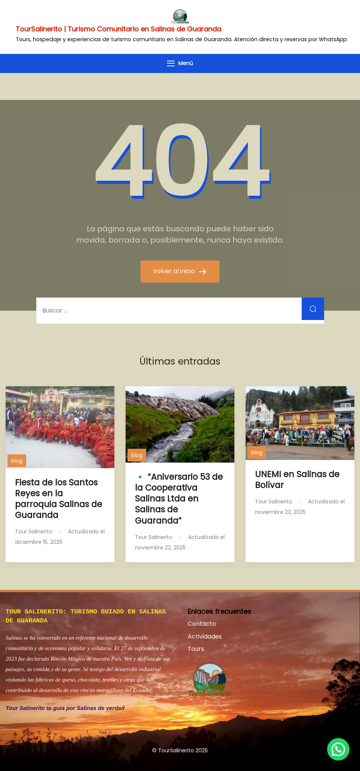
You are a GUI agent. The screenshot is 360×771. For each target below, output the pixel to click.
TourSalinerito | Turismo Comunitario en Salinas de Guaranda (118, 29)
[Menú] (171, 63)
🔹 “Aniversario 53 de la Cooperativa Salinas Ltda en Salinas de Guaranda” (179, 499)
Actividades (205, 636)
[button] (338, 749)
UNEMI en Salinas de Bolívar (297, 479)
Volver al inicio (174, 271)
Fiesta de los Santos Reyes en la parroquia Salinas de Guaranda (58, 498)
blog (16, 460)
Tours (196, 648)
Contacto (202, 623)
